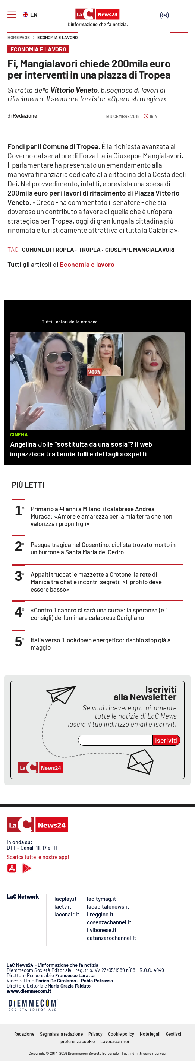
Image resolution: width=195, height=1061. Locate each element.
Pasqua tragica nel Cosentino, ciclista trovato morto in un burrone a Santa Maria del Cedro (103, 548)
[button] (179, 41)
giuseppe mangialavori (139, 249)
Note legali (150, 1033)
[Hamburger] (11, 14)
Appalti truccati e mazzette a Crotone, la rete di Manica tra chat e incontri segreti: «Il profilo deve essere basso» (96, 581)
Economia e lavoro (57, 37)
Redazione (24, 1033)
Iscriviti (166, 740)
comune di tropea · (49, 249)
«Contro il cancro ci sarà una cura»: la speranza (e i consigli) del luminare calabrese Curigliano (99, 613)
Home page (18, 37)
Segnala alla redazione (61, 1033)
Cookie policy (121, 1033)
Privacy (95, 1033)
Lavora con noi (114, 1041)
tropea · (91, 249)
